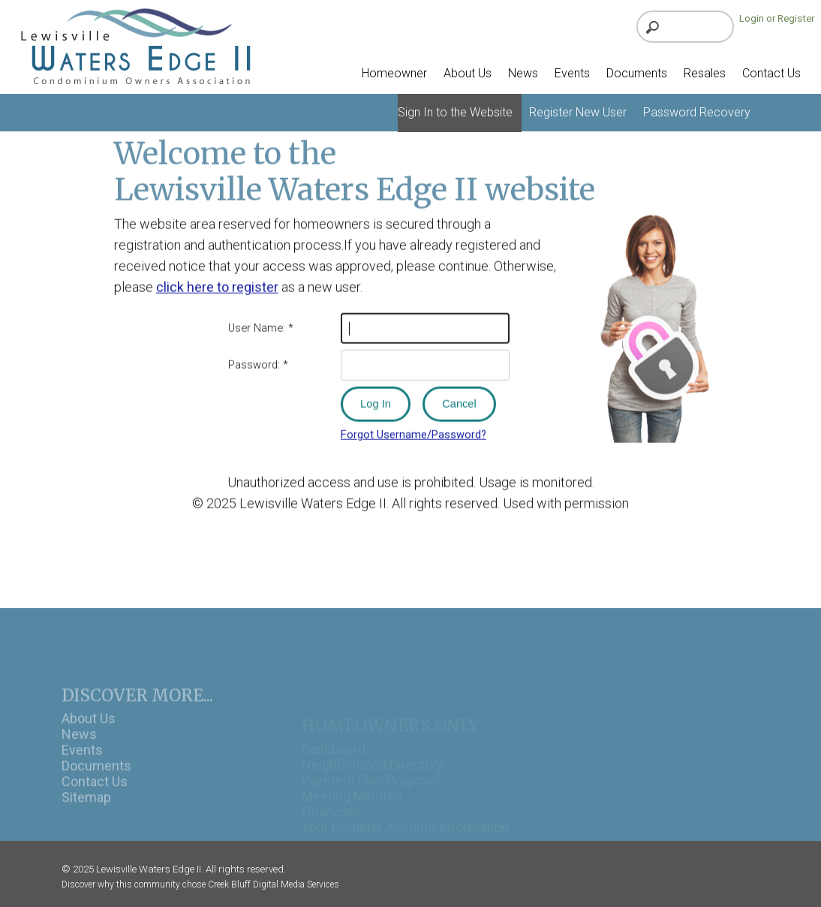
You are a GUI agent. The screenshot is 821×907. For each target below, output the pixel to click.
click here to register (217, 282)
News (79, 749)
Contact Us (95, 796)
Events (82, 765)
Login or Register (776, 18)
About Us (89, 733)
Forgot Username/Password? (413, 430)
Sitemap (86, 812)
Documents (96, 780)
